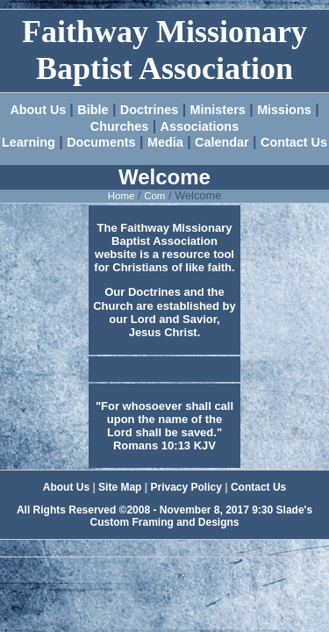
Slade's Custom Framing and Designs (200, 516)
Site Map (119, 487)
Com (154, 195)
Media (165, 142)
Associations (200, 126)
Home (121, 195)
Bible (92, 110)
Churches (119, 126)
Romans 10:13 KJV (164, 445)
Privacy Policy (185, 487)
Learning (28, 142)
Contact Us (294, 142)
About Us (39, 110)
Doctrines (149, 110)
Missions (284, 110)
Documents (101, 142)
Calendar (222, 142)
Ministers (218, 110)
